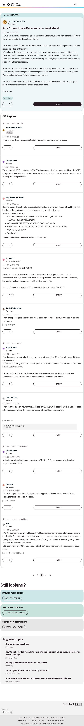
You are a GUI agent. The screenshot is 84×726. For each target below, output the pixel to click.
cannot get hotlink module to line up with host (27, 670)
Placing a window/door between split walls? (26, 662)
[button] (5, 104)
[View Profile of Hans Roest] (11, 160)
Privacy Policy (23, 721)
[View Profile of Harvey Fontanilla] (16, 21)
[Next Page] (50, 575)
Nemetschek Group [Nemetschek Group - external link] (54, 723)
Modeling (9, 647)
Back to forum (12, 598)
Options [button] (80, 14)
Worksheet (7, 98)
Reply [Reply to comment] (59, 147)
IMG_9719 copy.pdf (14, 426)
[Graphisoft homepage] (72, 704)
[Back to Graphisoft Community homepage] (14, 4)
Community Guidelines (56, 721)
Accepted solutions (15, 612)
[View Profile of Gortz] (12, 258)
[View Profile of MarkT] (9, 523)
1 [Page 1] (37, 575)
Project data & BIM (12, 674)
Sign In (80, 4)
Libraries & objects (12, 681)
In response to (14, 123)
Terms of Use (38, 721)
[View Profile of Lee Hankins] (11, 397)
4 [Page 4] (45, 575)
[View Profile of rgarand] (9, 484)
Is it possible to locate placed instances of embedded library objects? (38, 678)
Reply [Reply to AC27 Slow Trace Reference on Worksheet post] (59, 104)
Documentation (11, 658)
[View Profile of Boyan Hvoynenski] (14, 197)
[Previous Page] (33, 575)
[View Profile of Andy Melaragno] (13, 308)
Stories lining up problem (17, 644)
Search (67, 4)
